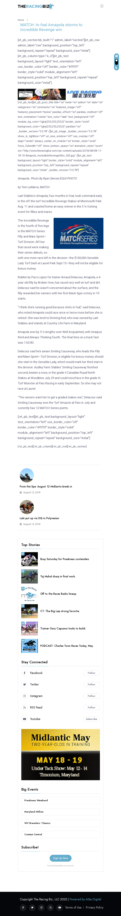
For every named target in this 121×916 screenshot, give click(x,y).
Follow (91, 673)
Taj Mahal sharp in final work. (58, 576)
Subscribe (91, 719)
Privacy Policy (94, 907)
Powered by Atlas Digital (85, 899)
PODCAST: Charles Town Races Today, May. (66, 646)
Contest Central (33, 834)
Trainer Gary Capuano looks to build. (63, 628)
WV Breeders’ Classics (37, 823)
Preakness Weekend (36, 800)
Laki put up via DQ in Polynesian (39, 518)
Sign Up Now (60, 858)
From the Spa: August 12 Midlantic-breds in (46, 486)
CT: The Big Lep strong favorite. (60, 611)
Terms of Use (73, 907)
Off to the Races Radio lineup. (58, 594)
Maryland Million (33, 812)
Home (21, 20)
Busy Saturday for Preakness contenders (64, 559)
